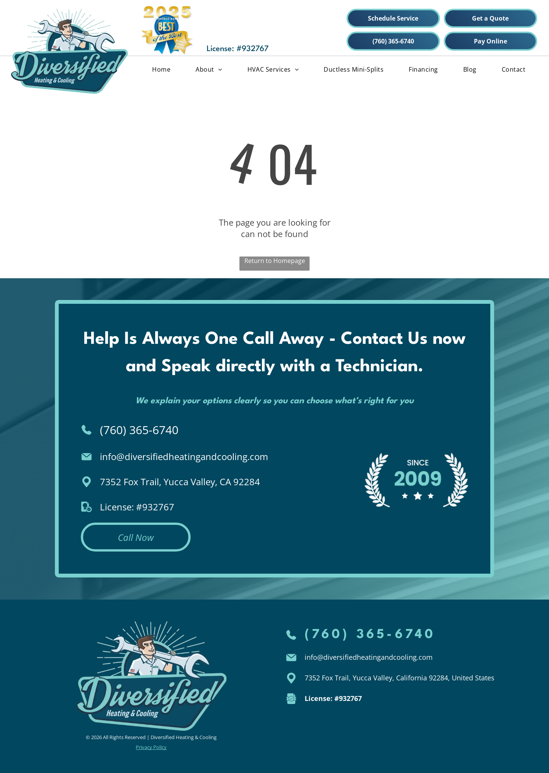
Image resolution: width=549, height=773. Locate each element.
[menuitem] (161, 69)
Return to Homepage (274, 261)
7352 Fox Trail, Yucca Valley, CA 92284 (180, 481)
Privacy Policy (151, 747)
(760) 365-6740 (139, 430)
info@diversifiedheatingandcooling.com (184, 456)
